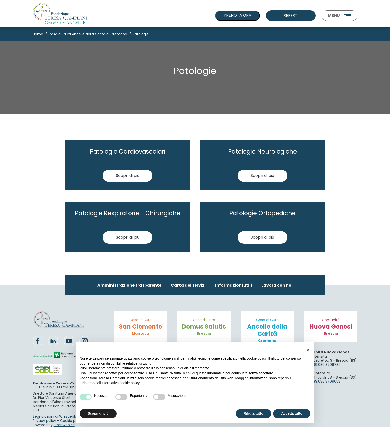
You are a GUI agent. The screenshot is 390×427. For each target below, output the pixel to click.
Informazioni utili (233, 285)
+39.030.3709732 (325, 364)
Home (38, 34)
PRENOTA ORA (237, 15)
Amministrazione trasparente (129, 285)
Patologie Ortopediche (262, 213)
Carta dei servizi (188, 285)
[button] (308, 350)
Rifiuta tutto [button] (253, 413)
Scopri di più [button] (98, 413)
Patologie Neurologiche (262, 151)
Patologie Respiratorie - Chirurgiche (127, 213)
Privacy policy (44, 420)
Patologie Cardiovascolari (127, 151)
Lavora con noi (276, 285)
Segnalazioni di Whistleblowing (59, 416)
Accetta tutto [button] (291, 413)
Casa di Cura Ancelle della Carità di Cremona (88, 34)
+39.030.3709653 (325, 381)
